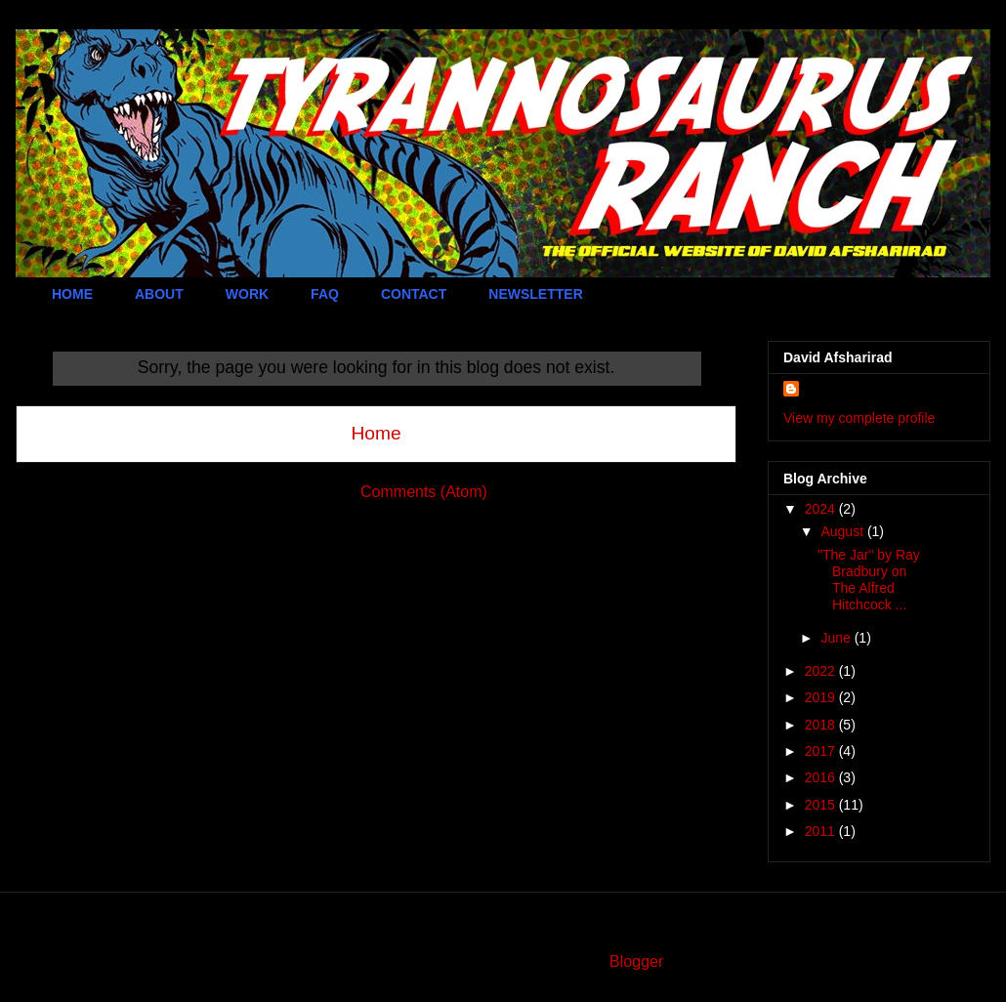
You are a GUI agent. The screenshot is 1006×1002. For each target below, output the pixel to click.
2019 (822, 697)
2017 (822, 751)
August (843, 531)
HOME (72, 294)
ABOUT (159, 294)
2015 (822, 805)
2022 (822, 671)
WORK (247, 294)
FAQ (325, 294)
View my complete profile (859, 418)
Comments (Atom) (423, 491)
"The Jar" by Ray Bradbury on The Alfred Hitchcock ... (868, 579)
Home (375, 433)
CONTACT (413, 294)
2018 (822, 724)
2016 (822, 777)
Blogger (635, 961)
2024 (822, 509)
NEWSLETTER (535, 294)
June (837, 638)
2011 (822, 831)
